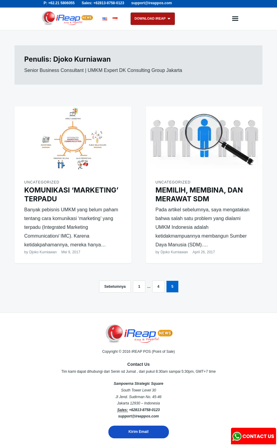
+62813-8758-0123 (144, 410)
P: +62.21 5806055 (59, 3)
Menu (235, 19)
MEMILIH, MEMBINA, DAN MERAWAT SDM (199, 194)
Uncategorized (41, 182)
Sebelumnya (115, 286)
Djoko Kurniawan (43, 252)
